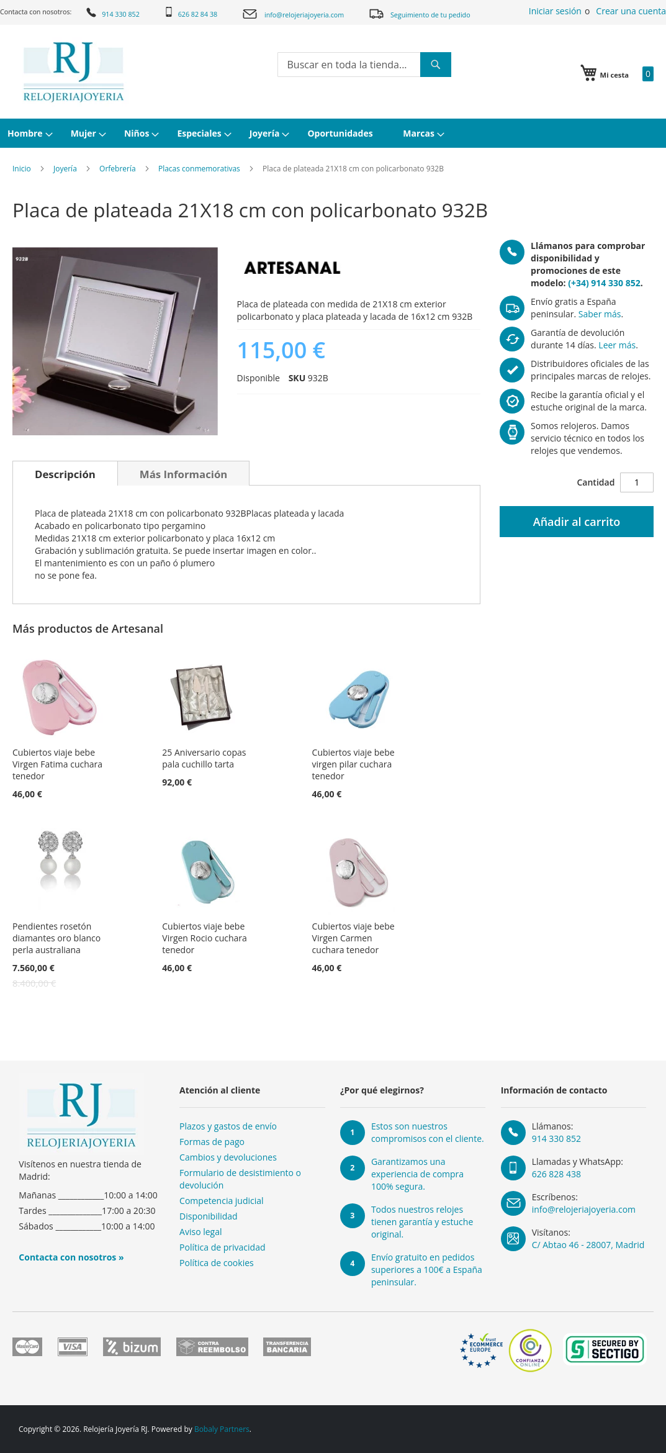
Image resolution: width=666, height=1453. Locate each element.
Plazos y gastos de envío (228, 1126)
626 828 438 (556, 1174)
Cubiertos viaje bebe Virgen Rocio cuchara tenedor (204, 938)
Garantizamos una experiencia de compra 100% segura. (417, 1174)
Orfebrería (117, 168)
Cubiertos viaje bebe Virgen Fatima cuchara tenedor (57, 764)
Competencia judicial (221, 1200)
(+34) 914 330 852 (604, 283)
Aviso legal (200, 1232)
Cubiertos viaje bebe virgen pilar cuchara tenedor (353, 764)
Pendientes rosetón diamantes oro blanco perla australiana (56, 938)
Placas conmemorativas (199, 168)
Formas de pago (212, 1141)
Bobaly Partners (222, 1429)
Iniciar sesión (555, 11)
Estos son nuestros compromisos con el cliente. (427, 1132)
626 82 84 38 (191, 13)
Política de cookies (216, 1263)
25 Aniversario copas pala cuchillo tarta (204, 758)
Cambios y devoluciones (228, 1157)
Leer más (617, 345)
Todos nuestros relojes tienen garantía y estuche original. (422, 1221)
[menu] (333, 133)
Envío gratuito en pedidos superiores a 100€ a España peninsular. (426, 1269)
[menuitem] (28, 133)
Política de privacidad (222, 1247)
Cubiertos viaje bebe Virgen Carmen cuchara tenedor (353, 938)
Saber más (599, 314)
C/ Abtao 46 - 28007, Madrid (588, 1245)
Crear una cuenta (631, 11)
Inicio (21, 168)
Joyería (65, 168)
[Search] (435, 64)
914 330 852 (112, 12)
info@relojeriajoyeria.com (292, 14)
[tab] (65, 473)
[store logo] (73, 72)
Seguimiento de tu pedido (419, 13)
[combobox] (364, 64)
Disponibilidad (208, 1216)
